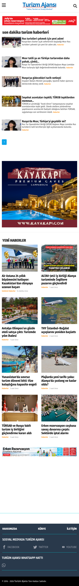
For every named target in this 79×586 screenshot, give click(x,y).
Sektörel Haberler (8, 291)
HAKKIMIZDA (9, 528)
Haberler (60, 45)
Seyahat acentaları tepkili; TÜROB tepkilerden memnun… (48, 99)
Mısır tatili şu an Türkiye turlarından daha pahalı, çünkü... (46, 59)
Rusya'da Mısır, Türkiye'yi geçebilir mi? (44, 121)
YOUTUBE (69, 547)
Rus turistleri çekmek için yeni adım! (43, 38)
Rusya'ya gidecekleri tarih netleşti (41, 78)
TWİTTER (40, 547)
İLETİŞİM (72, 528)
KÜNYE (42, 528)
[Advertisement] (39, 487)
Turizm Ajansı (21, 581)
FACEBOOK (10, 547)
